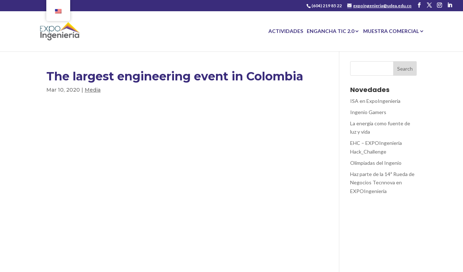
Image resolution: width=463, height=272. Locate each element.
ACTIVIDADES (285, 31)
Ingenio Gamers (368, 112)
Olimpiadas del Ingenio (376, 163)
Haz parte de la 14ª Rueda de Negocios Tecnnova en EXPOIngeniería (382, 182)
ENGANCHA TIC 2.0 (330, 31)
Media (93, 90)
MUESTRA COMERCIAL (391, 31)
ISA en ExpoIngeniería (375, 101)
